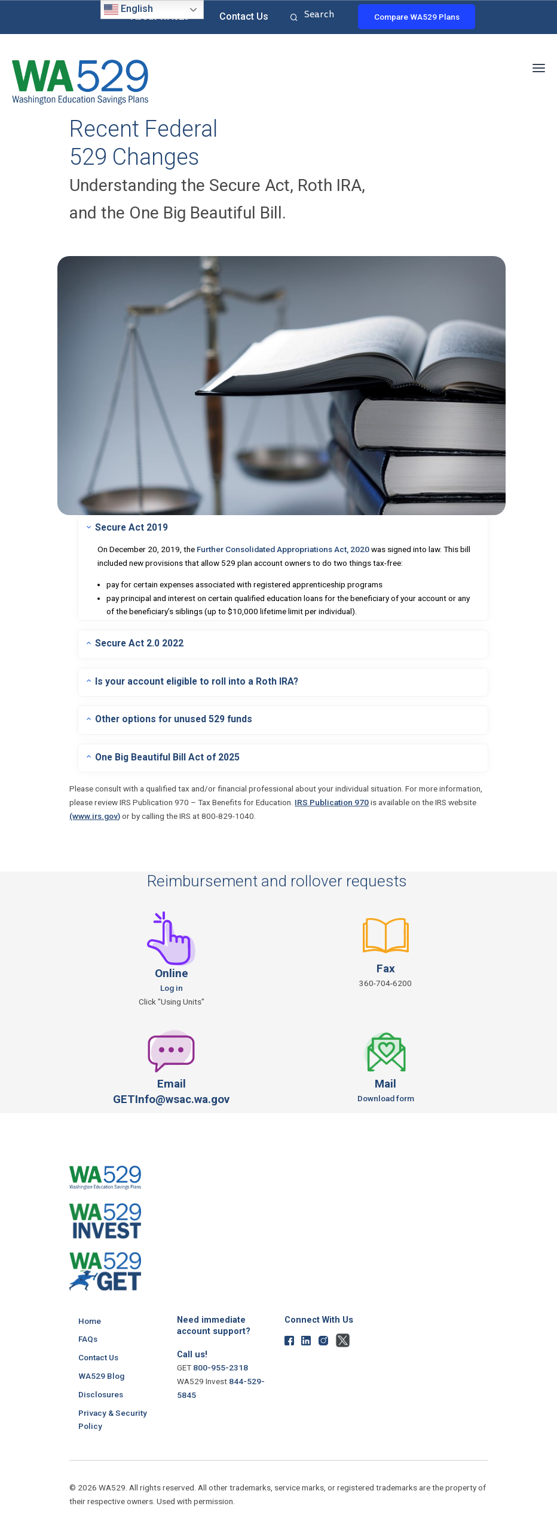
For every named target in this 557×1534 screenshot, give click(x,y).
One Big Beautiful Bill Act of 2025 (165, 755)
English (128, 9)
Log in (171, 985)
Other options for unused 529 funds (171, 717)
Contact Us (243, 16)
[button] (539, 66)
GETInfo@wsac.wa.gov (171, 1097)
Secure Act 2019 (130, 527)
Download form (385, 1096)
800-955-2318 (220, 1365)
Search (292, 17)
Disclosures (100, 1391)
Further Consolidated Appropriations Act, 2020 (283, 548)
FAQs (87, 1336)
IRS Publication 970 (332, 800)
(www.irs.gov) (94, 813)
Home (89, 1318)
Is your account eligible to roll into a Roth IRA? (194, 679)
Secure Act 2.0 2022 (138, 642)
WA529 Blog (101, 1373)
